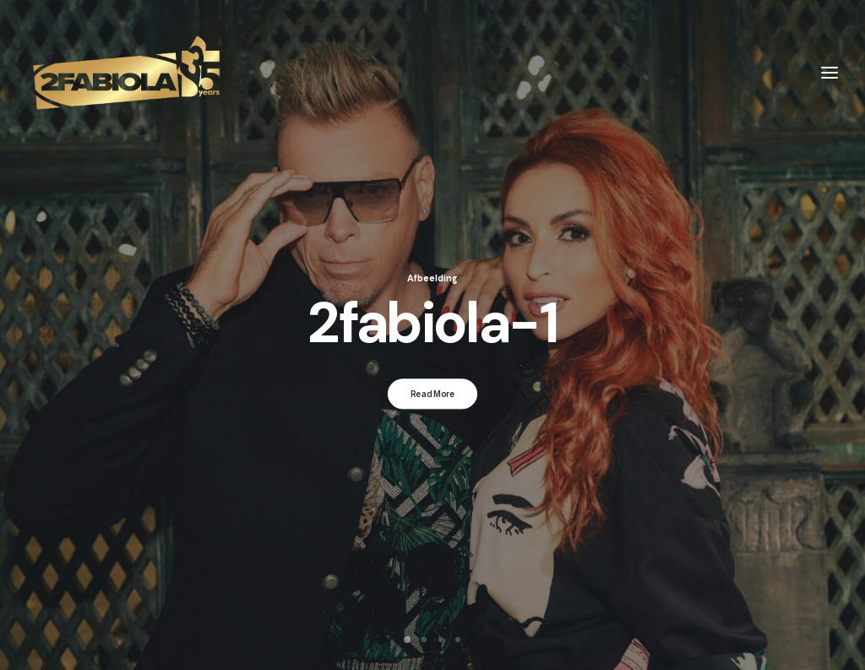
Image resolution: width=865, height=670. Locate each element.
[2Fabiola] (126, 72)
